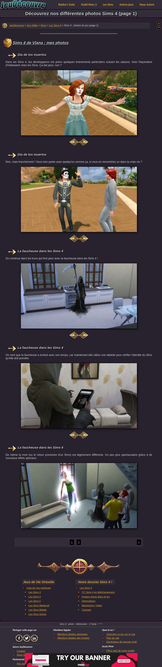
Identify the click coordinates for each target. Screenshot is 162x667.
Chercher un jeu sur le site (120, 634)
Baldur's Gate (66, 4)
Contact (21, 651)
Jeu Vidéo (32, 25)
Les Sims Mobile (37, 610)
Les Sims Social (37, 614)
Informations (88, 601)
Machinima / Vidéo (92, 605)
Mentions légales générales (72, 634)
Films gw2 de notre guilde (120, 650)
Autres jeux (126, 4)
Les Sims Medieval (38, 605)
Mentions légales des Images (73, 638)
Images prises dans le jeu (96, 596)
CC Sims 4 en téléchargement (98, 592)
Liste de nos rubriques (38, 588)
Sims (43, 25)
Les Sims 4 (55, 25)
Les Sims (108, 4)
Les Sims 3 (34, 592)
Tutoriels (86, 610)
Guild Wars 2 (89, 4)
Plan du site (112, 638)
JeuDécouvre (16, 25)
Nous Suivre (147, 4)
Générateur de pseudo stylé (121, 642)
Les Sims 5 (34, 601)
